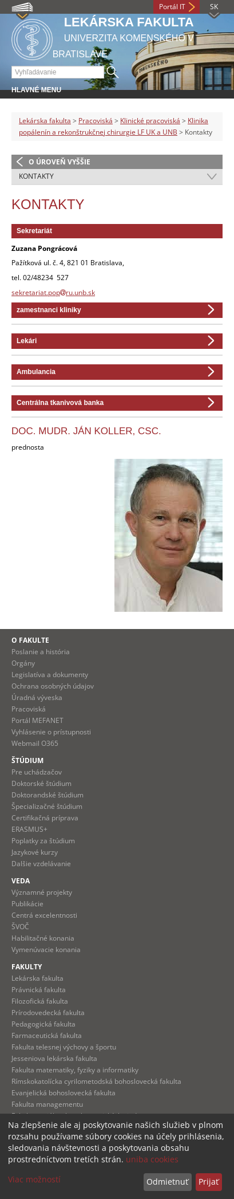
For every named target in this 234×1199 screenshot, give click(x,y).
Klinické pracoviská (150, 120)
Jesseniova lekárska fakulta (54, 1058)
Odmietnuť (167, 1181)
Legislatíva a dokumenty (49, 674)
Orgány (23, 663)
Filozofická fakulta (39, 1001)
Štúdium (27, 760)
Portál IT (172, 6)
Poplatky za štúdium (43, 841)
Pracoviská (95, 120)
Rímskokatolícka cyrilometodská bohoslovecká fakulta (96, 1081)
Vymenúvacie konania (46, 949)
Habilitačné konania (42, 938)
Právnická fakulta (38, 989)
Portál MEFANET (37, 720)
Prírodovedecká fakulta (48, 1012)
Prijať (209, 1181)
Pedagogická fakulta (43, 1024)
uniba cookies (152, 1159)
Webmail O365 (34, 743)
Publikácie (27, 904)
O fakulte (30, 640)
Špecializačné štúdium (46, 806)
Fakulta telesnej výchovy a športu (63, 1047)
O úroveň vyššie (59, 162)
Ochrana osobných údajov (52, 686)
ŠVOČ (20, 926)
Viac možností (34, 1179)
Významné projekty (41, 892)
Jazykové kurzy (34, 852)
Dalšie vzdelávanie (41, 863)
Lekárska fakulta (45, 120)
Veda (20, 881)
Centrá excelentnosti (44, 915)
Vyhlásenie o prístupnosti (51, 732)
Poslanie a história (40, 651)
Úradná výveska (36, 697)
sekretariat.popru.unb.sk (53, 292)
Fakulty (26, 967)
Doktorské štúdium (41, 783)
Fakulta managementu (47, 1104)
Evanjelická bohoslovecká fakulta (63, 1093)
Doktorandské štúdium (47, 795)
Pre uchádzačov (36, 772)
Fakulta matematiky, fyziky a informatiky (74, 1070)
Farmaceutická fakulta (46, 1035)
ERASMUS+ (29, 829)
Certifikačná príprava (44, 818)
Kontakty (36, 176)
